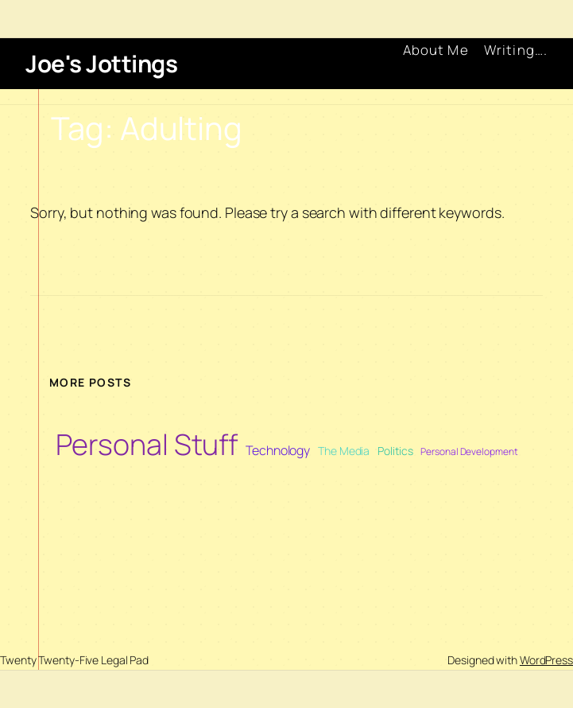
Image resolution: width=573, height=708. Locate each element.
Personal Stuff (147, 444)
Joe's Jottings (101, 63)
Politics (394, 450)
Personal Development (468, 451)
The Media (344, 450)
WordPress (546, 659)
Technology (278, 450)
